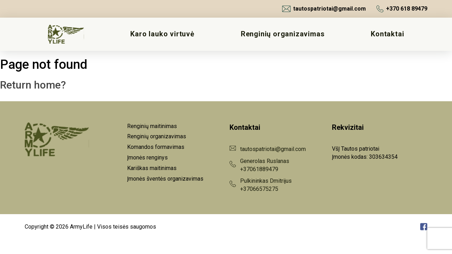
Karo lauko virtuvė (162, 34)
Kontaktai (387, 34)
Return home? (33, 85)
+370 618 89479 (401, 8)
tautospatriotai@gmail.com (324, 9)
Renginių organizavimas (283, 34)
